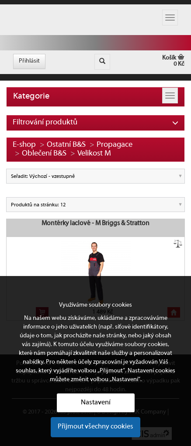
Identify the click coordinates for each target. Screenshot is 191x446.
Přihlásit (29, 61)
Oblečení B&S (44, 153)
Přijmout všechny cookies (95, 426)
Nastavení (96, 402)
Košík (147, 61)
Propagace (114, 145)
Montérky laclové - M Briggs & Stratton (95, 223)
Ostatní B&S (66, 145)
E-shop (24, 145)
